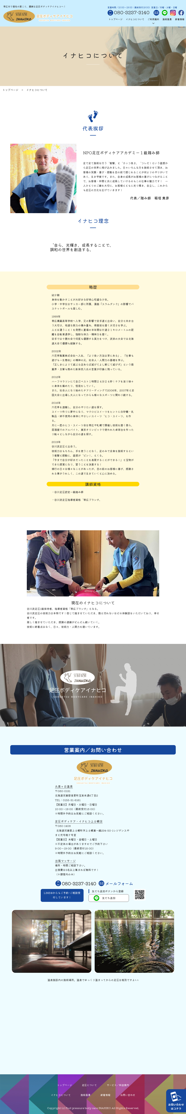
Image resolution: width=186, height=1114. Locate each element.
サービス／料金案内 (118, 1085)
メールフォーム (116, 883)
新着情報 (179, 19)
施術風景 (167, 19)
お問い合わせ (127, 1095)
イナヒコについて (135, 19)
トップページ (115, 19)
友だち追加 (104, 898)
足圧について (89, 1085)
